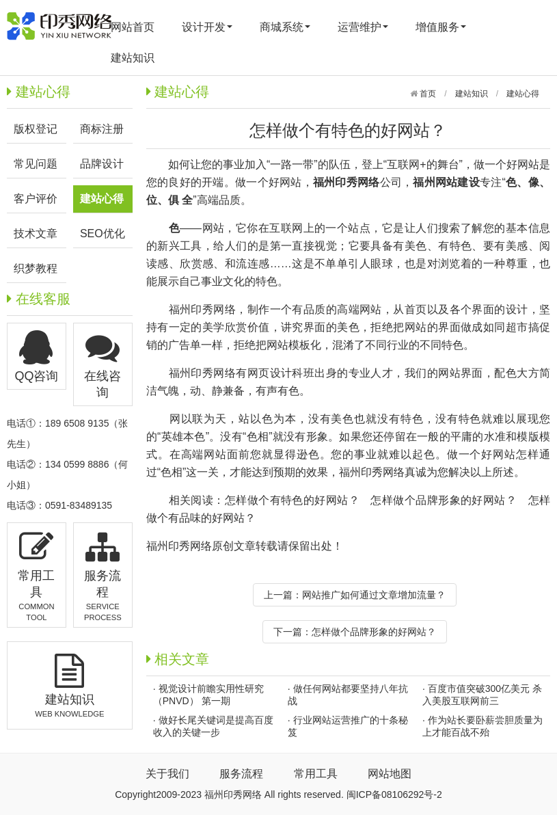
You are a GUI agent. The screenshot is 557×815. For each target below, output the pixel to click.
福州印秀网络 (202, 309)
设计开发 (207, 27)
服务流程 (241, 773)
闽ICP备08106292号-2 (394, 794)
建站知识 (132, 58)
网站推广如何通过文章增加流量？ (374, 594)
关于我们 (167, 773)
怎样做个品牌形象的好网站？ (443, 500)
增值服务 (441, 27)
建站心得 (522, 93)
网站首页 (132, 27)
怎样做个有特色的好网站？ (292, 500)
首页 (427, 93)
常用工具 (316, 773)
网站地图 (389, 773)
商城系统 (285, 27)
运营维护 (363, 27)
